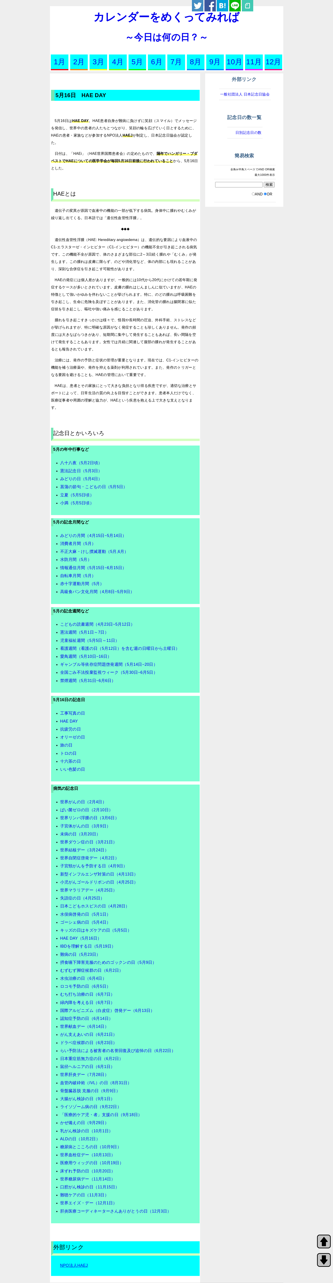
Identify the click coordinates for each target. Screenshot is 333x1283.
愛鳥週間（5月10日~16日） (86, 656)
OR (269, 194)
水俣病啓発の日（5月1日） (85, 914)
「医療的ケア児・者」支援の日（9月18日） (101, 1114)
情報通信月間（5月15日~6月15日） (93, 567)
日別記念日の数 (248, 133)
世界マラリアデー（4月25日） (88, 890)
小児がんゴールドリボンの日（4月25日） (99, 882)
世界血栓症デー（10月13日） (87, 1155)
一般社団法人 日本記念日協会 (245, 94)
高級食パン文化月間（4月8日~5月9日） (97, 591)
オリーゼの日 (72, 737)
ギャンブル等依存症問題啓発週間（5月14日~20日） (109, 664)
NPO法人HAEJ (74, 1265)
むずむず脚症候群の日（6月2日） (91, 970)
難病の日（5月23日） (80, 954)
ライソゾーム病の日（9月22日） (90, 1106)
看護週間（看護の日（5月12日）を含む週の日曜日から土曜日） (120, 648)
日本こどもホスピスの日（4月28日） (95, 906)
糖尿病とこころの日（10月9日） (90, 1147)
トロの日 (68, 753)
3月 (98, 62)
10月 (235, 62)
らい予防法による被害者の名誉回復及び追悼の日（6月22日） (118, 1050)
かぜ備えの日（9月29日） (84, 1122)
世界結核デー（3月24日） (84, 850)
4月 (118, 62)
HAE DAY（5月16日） (81, 938)
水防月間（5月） (76, 559)
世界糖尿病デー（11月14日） (87, 1179)
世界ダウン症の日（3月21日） (88, 842)
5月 (137, 62)
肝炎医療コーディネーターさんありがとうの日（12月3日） (115, 1211)
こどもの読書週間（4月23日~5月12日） (97, 624)
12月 (273, 62)
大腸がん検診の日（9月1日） (87, 1098)
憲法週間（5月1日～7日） (84, 632)
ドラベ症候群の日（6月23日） (88, 1042)
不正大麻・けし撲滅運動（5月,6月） (94, 551)
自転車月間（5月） (78, 575)
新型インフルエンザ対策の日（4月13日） (99, 874)
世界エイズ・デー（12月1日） (88, 1203)
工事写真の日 (72, 713)
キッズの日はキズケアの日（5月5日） (96, 930)
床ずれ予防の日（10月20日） (87, 1171)
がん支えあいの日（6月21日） (88, 1034)
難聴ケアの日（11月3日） (84, 1195)
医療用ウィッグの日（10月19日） (92, 1163)
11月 (254, 62)
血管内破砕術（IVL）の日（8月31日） (96, 1083)
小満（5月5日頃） (77, 503)
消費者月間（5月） (78, 543)
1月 (59, 62)
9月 (215, 62)
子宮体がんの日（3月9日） (85, 826)
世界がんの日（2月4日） (83, 802)
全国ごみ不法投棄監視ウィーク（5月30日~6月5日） (109, 672)
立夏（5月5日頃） (77, 495)
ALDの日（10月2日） (80, 1139)
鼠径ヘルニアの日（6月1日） (87, 1066)
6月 (156, 62)
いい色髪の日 (72, 769)
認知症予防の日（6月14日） (86, 1018)
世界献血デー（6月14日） (84, 1026)
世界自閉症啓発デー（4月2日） (89, 858)
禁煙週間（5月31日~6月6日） (88, 680)
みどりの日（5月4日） (81, 479)
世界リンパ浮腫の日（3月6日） (89, 818)
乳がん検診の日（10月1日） (86, 1131)
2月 (79, 62)
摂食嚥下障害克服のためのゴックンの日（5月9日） (108, 962)
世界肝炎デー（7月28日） (84, 1074)
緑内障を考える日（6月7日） (87, 1002)
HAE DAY (69, 721)
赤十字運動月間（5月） (82, 583)
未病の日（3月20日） (80, 834)
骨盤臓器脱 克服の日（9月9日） (90, 1091)
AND (259, 194)
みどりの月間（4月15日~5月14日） (93, 535)
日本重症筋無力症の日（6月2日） (91, 1058)
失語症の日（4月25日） (82, 898)
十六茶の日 (70, 761)
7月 (176, 62)
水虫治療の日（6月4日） (83, 978)
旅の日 (66, 745)
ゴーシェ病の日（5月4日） (85, 922)
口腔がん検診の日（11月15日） (89, 1187)
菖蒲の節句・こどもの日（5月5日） (93, 487)
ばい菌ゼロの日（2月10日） (86, 810)
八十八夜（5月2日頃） (81, 463)
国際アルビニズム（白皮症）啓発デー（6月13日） (107, 1010)
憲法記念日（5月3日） (81, 471)
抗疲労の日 (70, 729)
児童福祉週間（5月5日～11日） (89, 640)
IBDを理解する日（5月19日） (88, 946)
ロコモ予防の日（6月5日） (85, 986)
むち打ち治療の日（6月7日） (87, 994)
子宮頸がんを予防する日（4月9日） (93, 866)
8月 (195, 62)
